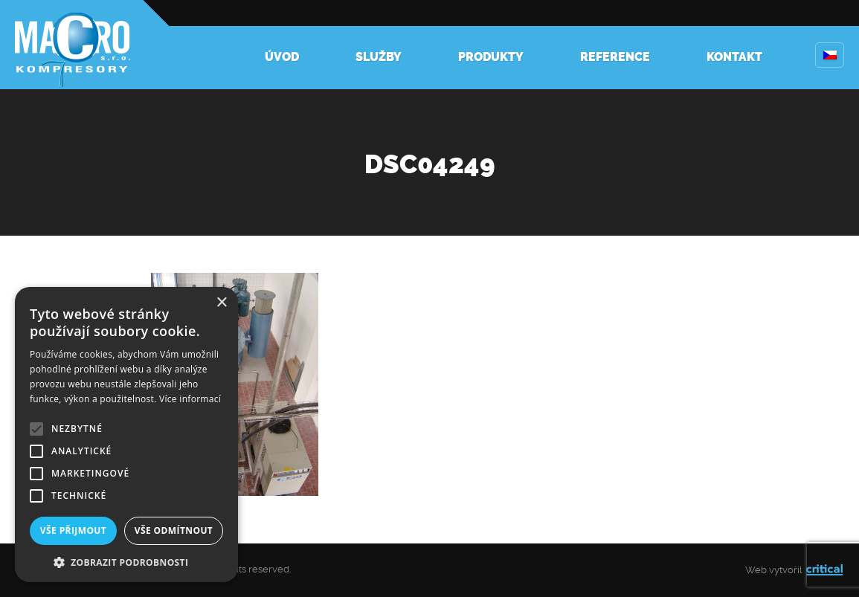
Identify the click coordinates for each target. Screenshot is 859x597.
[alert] (126, 434)
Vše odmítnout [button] (174, 530)
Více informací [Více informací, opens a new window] (190, 399)
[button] (126, 561)
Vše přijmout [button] (73, 530)
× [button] (221, 303)
